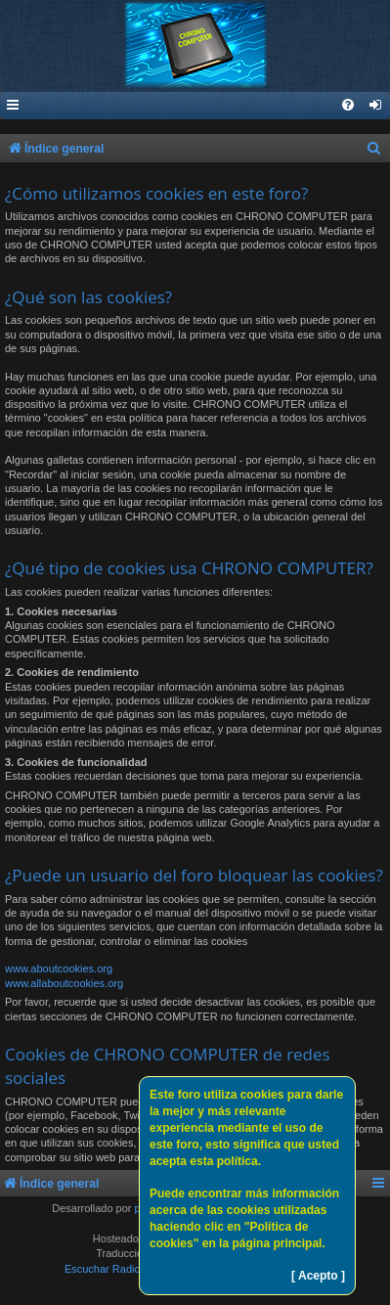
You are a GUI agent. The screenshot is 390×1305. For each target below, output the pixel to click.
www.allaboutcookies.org (64, 983)
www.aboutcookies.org (58, 968)
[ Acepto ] (318, 1275)
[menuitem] (376, 106)
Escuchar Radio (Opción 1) (129, 1269)
